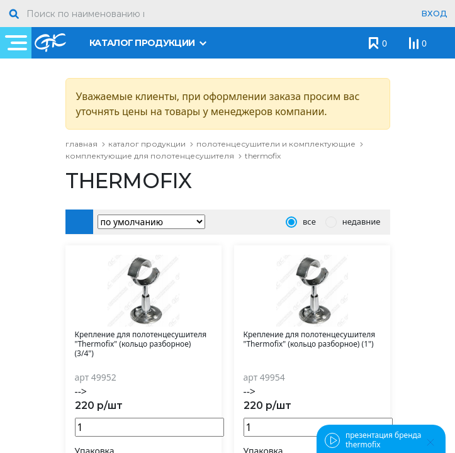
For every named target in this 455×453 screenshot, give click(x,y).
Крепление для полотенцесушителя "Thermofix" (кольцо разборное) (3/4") (141, 344)
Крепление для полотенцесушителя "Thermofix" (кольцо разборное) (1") (310, 339)
